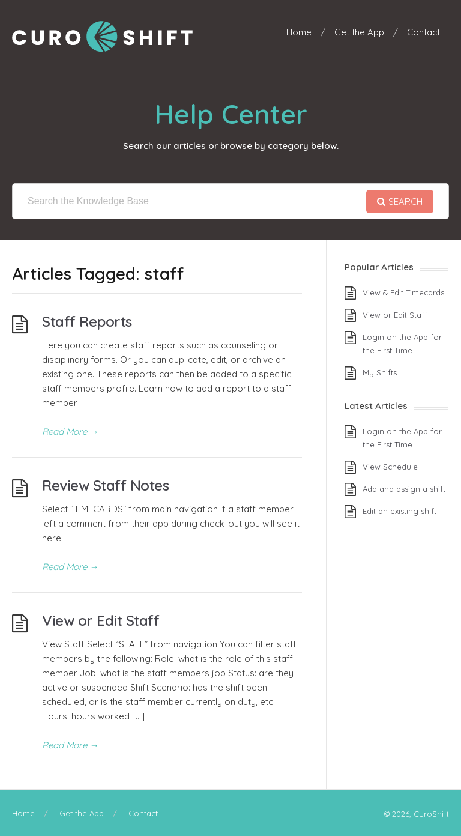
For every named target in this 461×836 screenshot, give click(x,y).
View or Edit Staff (100, 620)
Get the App (359, 32)
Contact (423, 32)
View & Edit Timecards (403, 292)
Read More (70, 431)
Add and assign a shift (404, 489)
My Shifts (380, 372)
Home (299, 32)
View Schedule (390, 466)
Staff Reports (87, 321)
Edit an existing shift (399, 511)
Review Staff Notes (105, 485)
